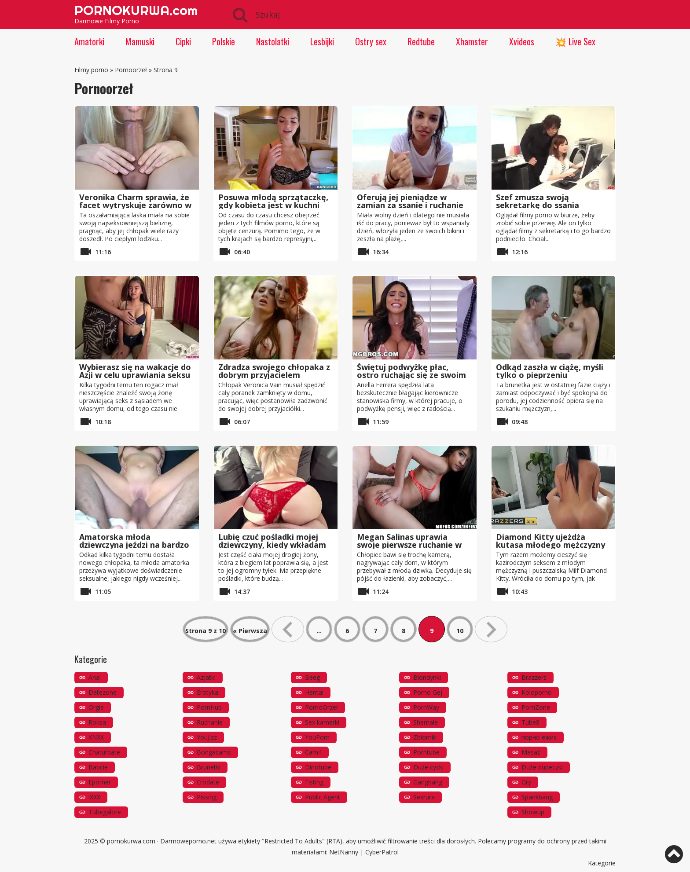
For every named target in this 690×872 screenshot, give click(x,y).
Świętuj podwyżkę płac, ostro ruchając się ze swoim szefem (411, 375)
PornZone (535, 707)
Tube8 (530, 722)
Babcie (98, 767)
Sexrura (424, 797)
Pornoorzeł (131, 70)
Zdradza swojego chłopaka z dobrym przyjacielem (274, 371)
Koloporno (536, 692)
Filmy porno (91, 70)
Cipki (183, 41)
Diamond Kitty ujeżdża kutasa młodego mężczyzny (550, 540)
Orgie (96, 707)
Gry (526, 782)
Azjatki (206, 677)
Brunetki (208, 767)
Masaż (530, 752)
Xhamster (472, 41)
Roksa (97, 722)
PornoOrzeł (321, 707)
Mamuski (139, 41)
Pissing (207, 797)
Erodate (208, 782)
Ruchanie (210, 722)
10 (459, 631)
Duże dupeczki (542, 767)
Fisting (314, 782)
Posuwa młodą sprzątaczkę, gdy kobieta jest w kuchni (273, 201)
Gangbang (427, 782)
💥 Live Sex (575, 41)
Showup (532, 812)
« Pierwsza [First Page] (250, 631)
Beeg (312, 677)
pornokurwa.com (131, 841)
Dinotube (318, 767)
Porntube (426, 752)
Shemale (425, 722)
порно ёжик (539, 737)
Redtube (421, 41)
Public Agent (322, 797)
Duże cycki (428, 767)
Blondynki (427, 677)
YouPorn (317, 737)
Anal (94, 677)
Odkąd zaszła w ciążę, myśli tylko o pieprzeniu (549, 371)
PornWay (426, 707)
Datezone (102, 692)
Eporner (99, 782)
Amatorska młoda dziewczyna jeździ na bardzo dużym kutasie (134, 544)
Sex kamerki (322, 722)
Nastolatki (272, 41)
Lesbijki (322, 41)
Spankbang (537, 797)
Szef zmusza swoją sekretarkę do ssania (537, 201)
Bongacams (214, 752)
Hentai (314, 692)
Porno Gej (427, 692)
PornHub (209, 707)
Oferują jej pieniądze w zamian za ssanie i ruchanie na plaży (410, 205)
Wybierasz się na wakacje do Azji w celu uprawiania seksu (135, 371)
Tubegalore (104, 812)
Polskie (223, 41)
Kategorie (602, 863)
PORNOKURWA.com (136, 10)
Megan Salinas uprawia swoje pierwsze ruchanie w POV (409, 544)
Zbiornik (424, 737)
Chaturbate (104, 752)
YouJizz (207, 737)
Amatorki (89, 41)
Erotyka (207, 692)
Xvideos (521, 41)
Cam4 (313, 752)
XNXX (96, 737)
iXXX (94, 797)
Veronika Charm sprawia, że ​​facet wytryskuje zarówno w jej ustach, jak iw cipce (135, 205)
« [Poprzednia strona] (288, 629)
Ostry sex (370, 41)
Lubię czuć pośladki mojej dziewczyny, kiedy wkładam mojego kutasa (272, 544)
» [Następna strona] (491, 629)
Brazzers (534, 677)
